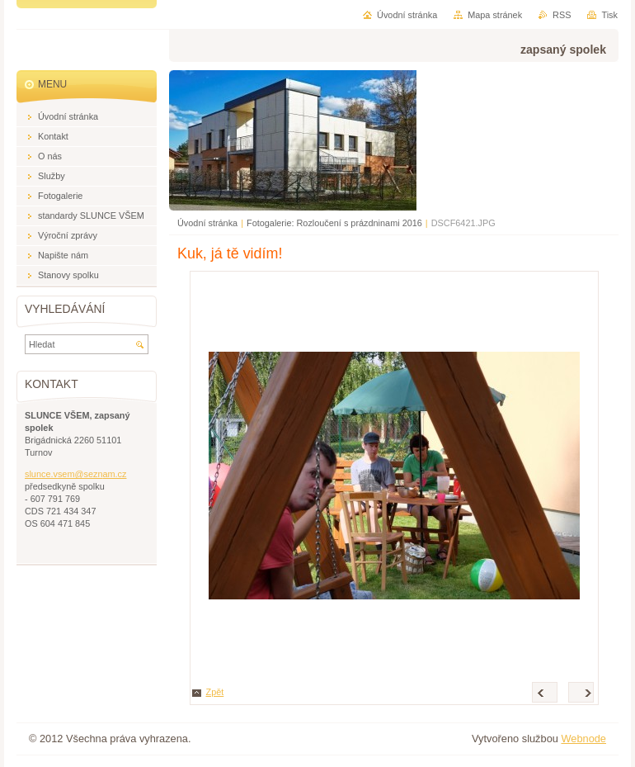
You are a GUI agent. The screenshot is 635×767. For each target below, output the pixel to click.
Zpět (215, 692)
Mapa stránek (495, 15)
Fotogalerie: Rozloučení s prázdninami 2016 (334, 223)
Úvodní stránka (207, 223)
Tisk (609, 15)
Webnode (583, 738)
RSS (562, 15)
